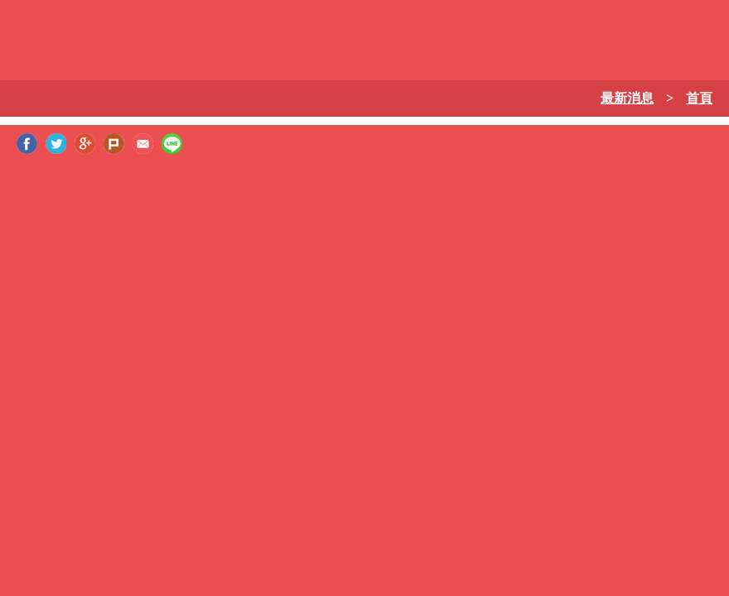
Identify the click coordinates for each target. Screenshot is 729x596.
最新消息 (627, 98)
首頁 (699, 98)
